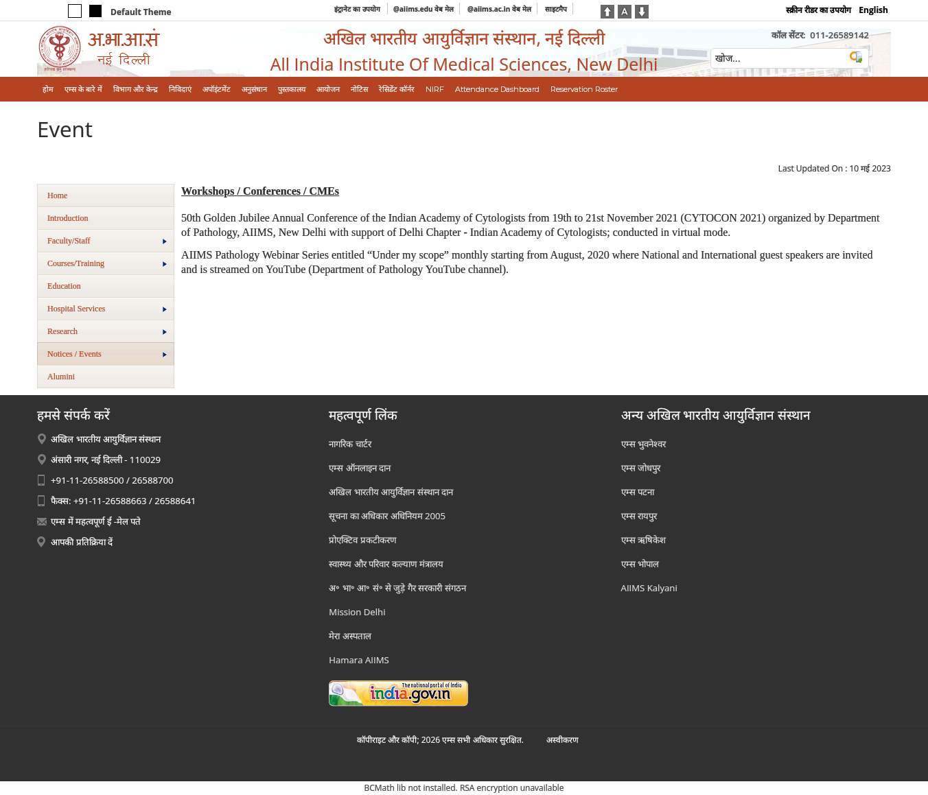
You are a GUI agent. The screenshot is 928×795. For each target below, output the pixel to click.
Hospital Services (107, 308)
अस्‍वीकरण (562, 740)
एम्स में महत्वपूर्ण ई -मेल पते (96, 521)
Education (64, 286)
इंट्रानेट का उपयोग (358, 9)
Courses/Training (107, 263)
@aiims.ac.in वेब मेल (499, 9)
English (873, 10)
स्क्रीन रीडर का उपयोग (818, 10)
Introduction (67, 218)
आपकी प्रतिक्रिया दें (82, 542)
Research (107, 331)
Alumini (61, 376)
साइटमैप (556, 9)
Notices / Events (107, 354)
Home (57, 195)
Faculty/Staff (107, 241)
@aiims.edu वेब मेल (423, 9)
